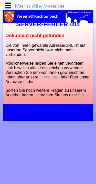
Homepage (49, 77)
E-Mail (84, 95)
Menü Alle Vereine (39, 6)
